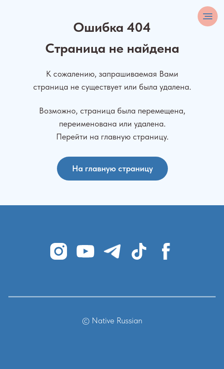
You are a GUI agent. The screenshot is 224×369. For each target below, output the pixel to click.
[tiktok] (139, 251)
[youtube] (85, 251)
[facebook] (165, 251)
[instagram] (58, 251)
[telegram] (112, 251)
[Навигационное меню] (207, 16)
